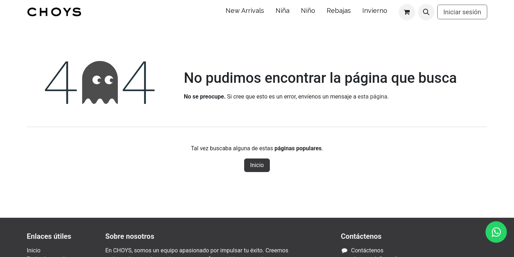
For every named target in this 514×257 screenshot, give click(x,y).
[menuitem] (245, 12)
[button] (426, 12)
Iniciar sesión (462, 12)
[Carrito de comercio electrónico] (407, 12)
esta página (372, 96)
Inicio (257, 165)
